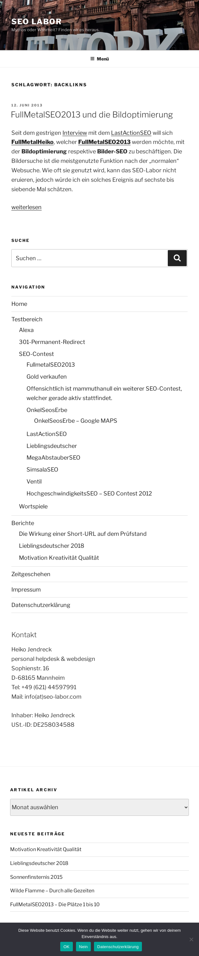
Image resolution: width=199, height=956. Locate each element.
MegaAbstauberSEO (53, 457)
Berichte (22, 523)
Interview (74, 132)
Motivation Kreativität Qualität (59, 557)
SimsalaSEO (42, 469)
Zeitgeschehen (30, 574)
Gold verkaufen (46, 376)
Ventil (34, 481)
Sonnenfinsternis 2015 (36, 877)
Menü (99, 58)
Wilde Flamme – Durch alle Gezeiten (52, 891)
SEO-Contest (36, 354)
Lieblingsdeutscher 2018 (51, 545)
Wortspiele (33, 506)
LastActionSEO (131, 132)
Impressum (26, 589)
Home (19, 304)
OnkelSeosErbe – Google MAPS (75, 420)
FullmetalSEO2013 (50, 364)
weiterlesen (26, 207)
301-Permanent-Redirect (52, 342)
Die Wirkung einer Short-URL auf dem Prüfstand (83, 533)
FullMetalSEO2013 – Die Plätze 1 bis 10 (55, 904)
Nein (83, 946)
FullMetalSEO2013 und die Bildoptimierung (92, 114)
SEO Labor (36, 21)
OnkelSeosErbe (46, 410)
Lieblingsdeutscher (51, 446)
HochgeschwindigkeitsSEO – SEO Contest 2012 (89, 493)
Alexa (26, 330)
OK (66, 946)
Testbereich (27, 319)
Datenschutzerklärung (40, 605)
